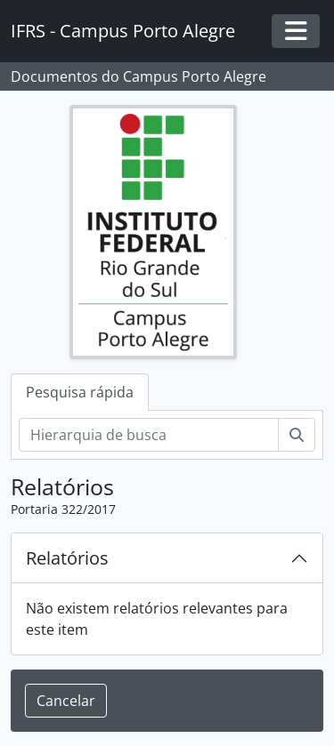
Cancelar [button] (66, 700)
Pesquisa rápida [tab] (80, 392)
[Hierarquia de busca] (149, 435)
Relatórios (67, 558)
